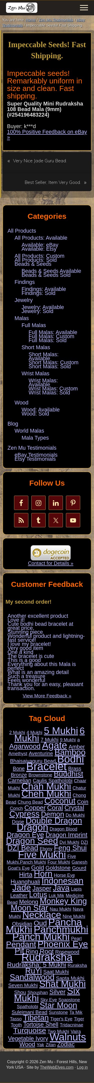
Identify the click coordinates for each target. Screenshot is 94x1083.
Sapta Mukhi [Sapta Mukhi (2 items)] (70, 978)
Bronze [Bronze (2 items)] (19, 775)
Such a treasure (26, 676)
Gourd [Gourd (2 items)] (79, 868)
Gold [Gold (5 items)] (37, 867)
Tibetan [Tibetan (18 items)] (36, 1017)
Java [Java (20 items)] (61, 888)
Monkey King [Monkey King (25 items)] (63, 901)
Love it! (16, 620)
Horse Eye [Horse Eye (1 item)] (64, 875)
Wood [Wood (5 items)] (27, 1044)
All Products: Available (41, 238)
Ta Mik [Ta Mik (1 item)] (75, 1012)
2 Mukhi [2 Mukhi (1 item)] (17, 732)
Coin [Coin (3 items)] (82, 802)
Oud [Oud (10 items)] (40, 923)
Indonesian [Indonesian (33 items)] (62, 881)
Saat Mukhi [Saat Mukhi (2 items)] (56, 971)
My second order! (28, 602)
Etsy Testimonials (35, 459)
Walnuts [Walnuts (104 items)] (68, 1037)
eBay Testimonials (36, 455)
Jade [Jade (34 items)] (21, 887)
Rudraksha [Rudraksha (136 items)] (47, 957)
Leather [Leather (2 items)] (19, 895)
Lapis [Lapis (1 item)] (76, 889)
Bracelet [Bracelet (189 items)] (46, 766)
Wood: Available (41, 410)
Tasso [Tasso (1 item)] (16, 1018)
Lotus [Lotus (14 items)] (38, 894)
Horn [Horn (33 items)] (43, 874)
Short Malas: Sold (50, 367)
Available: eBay (40, 245)
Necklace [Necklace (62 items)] (41, 914)
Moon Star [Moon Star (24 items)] (29, 907)
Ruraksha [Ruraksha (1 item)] (77, 965)
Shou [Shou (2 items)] (20, 992)
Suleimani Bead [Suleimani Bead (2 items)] (29, 1012)
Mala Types (35, 438)
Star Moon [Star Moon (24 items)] (58, 1005)
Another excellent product (38, 616)
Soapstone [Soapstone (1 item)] (69, 999)
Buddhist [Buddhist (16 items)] (68, 774)
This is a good (24, 660)
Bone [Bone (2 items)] (19, 768)
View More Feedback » (47, 695)
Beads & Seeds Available (51, 271)
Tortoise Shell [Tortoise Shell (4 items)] (40, 1024)
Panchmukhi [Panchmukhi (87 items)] (61, 929)
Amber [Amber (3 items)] (77, 747)
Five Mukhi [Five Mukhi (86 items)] (42, 854)
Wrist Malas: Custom (53, 389)
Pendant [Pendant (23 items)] (21, 944)
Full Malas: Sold (48, 340)
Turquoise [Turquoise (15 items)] (29, 1030)
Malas (22, 318)
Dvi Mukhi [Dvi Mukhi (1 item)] (69, 842)
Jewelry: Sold (37, 311)
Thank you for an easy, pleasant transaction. (45, 686)
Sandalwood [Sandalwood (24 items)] (32, 977)
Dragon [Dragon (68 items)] (32, 827)
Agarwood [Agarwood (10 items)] (25, 746)
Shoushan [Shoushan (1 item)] (38, 992)
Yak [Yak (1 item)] (40, 1044)
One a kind (20, 652)
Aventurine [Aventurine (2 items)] (41, 753)
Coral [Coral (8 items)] (55, 807)
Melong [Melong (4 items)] (28, 902)
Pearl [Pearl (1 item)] (76, 938)
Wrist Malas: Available (43, 383)
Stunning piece (25, 632)
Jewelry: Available (43, 307)
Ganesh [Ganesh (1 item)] (79, 862)
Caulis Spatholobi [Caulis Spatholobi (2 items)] (52, 780)
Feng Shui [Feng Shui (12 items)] (70, 848)
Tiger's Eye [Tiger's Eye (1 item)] (61, 1018)
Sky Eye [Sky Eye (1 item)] (48, 999)
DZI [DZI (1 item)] (84, 842)
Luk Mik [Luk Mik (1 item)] (56, 895)
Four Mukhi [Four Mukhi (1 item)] (59, 862)
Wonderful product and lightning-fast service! (46, 638)
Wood (21, 403)
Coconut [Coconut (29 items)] (60, 800)
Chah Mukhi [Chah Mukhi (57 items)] (46, 786)
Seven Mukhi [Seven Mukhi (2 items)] (23, 985)
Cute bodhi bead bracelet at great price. (40, 626)
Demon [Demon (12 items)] (52, 814)
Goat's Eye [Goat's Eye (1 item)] (19, 868)
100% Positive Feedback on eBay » (47, 134)
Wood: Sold (35, 414)
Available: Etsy (39, 249)
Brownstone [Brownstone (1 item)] (40, 775)
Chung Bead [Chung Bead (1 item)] (30, 802)
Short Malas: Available (44, 356)
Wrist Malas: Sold (49, 393)
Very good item (25, 648)
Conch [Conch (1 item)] (16, 808)
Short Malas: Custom (53, 362)
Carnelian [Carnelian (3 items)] (19, 780)
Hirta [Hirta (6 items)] (25, 874)
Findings (25, 282)
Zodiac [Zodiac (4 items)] (66, 1044)
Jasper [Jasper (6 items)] (41, 888)
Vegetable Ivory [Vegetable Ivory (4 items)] (28, 1038)
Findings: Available (44, 289)
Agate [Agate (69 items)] (54, 745)
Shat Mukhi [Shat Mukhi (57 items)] (62, 983)
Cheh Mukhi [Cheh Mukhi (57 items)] (46, 793)
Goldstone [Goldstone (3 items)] (58, 868)
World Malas (29, 431)
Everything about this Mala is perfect (42, 666)
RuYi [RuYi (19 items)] (33, 970)
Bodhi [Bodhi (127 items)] (70, 759)
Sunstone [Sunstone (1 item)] (58, 1012)
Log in (82, 1067)
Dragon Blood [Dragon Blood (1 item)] (63, 829)
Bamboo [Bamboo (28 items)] (70, 752)
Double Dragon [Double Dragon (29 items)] (54, 820)
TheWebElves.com (56, 1067)
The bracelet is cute (31, 656)
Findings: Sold (38, 293)
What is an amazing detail (38, 672)
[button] (84, 7)
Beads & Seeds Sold (46, 275)
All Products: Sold (36, 260)
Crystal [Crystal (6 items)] (74, 807)
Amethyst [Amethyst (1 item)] (18, 753)
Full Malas (34, 325)
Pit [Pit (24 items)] (19, 950)
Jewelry (24, 300)
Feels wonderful (26, 680)
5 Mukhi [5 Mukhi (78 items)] (61, 730)
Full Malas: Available (53, 332)
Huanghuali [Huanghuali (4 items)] (25, 882)
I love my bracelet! (29, 644)
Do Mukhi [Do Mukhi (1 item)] (75, 815)
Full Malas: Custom (51, 336)
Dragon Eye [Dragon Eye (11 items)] (25, 835)
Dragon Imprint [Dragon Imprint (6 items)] (66, 834)
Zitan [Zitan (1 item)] (51, 1044)
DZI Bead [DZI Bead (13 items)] (22, 848)
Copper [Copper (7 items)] (35, 807)
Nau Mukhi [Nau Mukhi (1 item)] (60, 909)
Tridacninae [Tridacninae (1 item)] (71, 1024)
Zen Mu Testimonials (32, 448)
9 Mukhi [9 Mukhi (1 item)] (68, 739)
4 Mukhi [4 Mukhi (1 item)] (34, 732)
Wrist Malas (35, 374)
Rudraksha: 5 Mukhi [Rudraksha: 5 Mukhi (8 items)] (36, 964)
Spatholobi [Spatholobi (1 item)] (27, 1006)
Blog (13, 424)
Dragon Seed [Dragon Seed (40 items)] (32, 841)
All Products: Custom (39, 256)
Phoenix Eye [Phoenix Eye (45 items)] (63, 944)
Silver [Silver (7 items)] (57, 991)
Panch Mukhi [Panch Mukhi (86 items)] (40, 936)
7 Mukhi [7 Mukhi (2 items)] (49, 739)
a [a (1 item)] (78, 739)
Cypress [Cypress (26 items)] (24, 813)
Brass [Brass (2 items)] (74, 768)
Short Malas (36, 347)
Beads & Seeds (33, 264)
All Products (22, 231)
